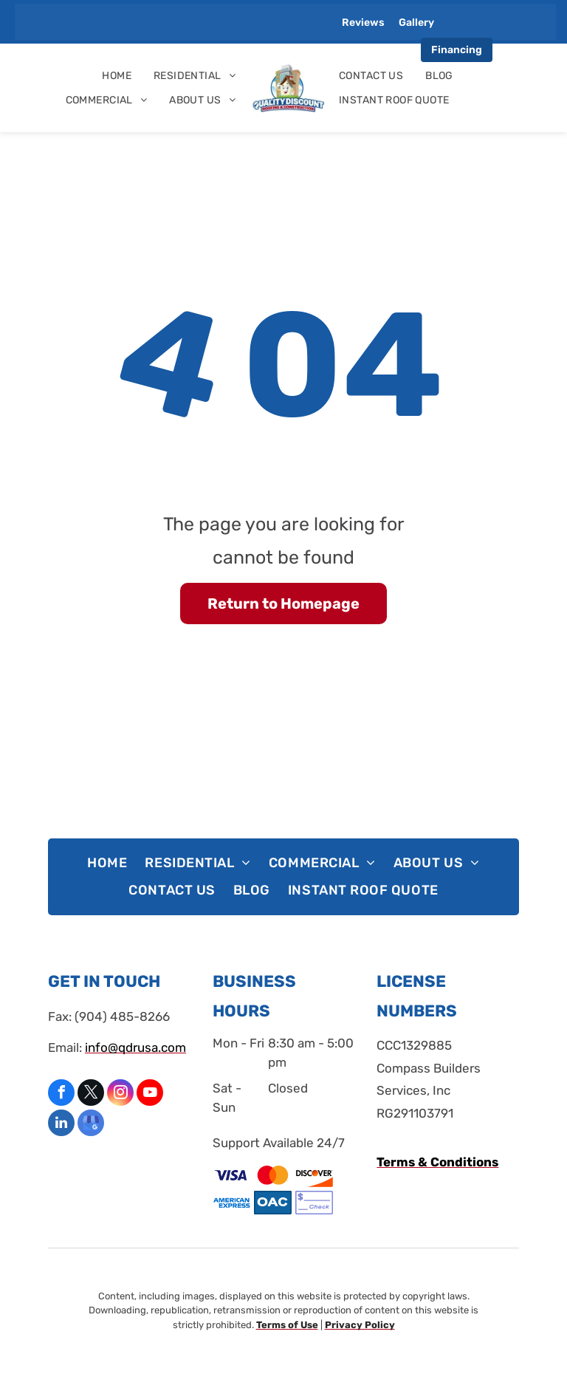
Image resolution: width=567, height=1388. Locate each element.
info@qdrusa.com (135, 1047)
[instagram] (120, 1094)
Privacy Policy (360, 1324)
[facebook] (61, 1094)
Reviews (363, 22)
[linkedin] (61, 1125)
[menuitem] (116, 75)
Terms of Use (287, 1324)
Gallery (416, 22)
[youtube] (150, 1094)
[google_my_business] (91, 1125)
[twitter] (91, 1094)
